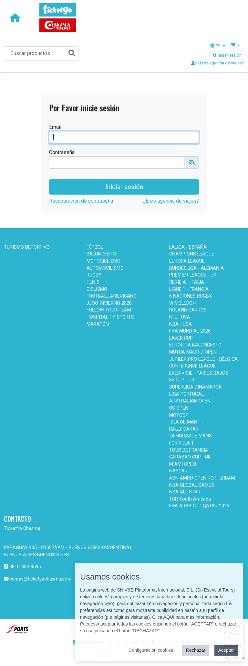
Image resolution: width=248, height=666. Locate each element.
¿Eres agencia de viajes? (217, 62)
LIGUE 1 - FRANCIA (189, 289)
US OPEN (178, 408)
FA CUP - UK (181, 380)
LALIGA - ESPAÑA (188, 247)
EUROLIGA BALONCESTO (195, 345)
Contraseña (62, 152)
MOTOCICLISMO (103, 261)
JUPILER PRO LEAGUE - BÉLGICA (203, 359)
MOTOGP (179, 415)
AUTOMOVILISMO (105, 268)
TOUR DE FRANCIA (188, 450)
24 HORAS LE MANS (190, 436)
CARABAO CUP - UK (190, 457)
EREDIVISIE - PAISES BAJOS (198, 373)
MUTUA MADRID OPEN (193, 352)
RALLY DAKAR (184, 429)
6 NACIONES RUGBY (190, 296)
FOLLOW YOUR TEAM (109, 310)
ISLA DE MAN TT (186, 422)
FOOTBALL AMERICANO (112, 296)
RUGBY (94, 275)
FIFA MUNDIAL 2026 (190, 331)
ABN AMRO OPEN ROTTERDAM (202, 478)
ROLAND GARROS (188, 310)
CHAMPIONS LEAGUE (191, 254)
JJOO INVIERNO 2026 (109, 303)
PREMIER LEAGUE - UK (192, 275)
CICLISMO (97, 289)
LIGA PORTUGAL (186, 394)
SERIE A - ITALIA (186, 282)
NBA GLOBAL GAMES (191, 485)
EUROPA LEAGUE (187, 261)
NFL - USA (179, 317)
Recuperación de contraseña (81, 201)
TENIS (93, 282)
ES (216, 45)
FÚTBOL (95, 247)
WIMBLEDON (182, 303)
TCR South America (190, 499)
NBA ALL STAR (185, 492)
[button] (235, 45)
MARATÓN (98, 324)
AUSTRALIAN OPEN (190, 401)
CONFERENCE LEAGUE (192, 366)
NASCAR (178, 471)
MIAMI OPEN (182, 464)
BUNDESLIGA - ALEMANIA (196, 268)
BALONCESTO (101, 254)
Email (55, 127)
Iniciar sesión (226, 55)
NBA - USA (180, 324)
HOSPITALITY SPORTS (110, 317)
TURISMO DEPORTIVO (27, 247)
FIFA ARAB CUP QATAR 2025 (199, 506)
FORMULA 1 (181, 443)
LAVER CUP (181, 338)
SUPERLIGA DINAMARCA (195, 387)
